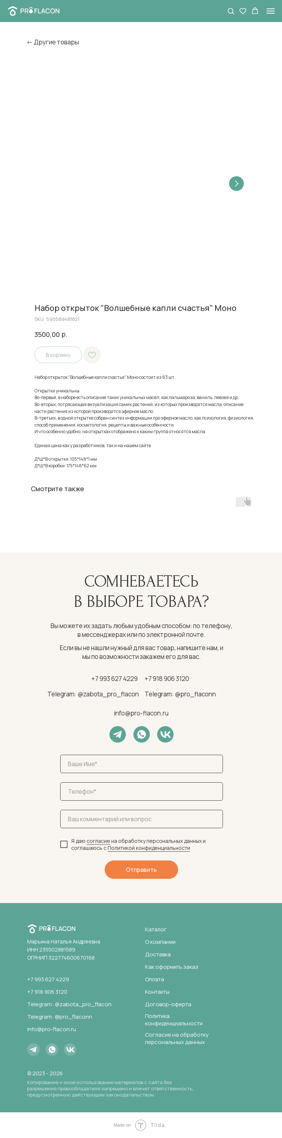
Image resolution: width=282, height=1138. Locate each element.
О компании (160, 942)
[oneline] (141, 819)
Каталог (156, 929)
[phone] (141, 791)
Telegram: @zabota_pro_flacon (93, 694)
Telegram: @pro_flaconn (180, 694)
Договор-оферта (168, 1004)
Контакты (157, 992)
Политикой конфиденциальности (149, 847)
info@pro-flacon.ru (141, 713)
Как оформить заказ (171, 967)
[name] (141, 764)
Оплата (154, 979)
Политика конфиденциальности (174, 1019)
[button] (230, 10)
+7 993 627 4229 (114, 678)
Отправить (141, 870)
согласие (98, 840)
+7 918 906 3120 (167, 678)
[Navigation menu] (271, 11)
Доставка (158, 954)
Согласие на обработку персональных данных (177, 1038)
